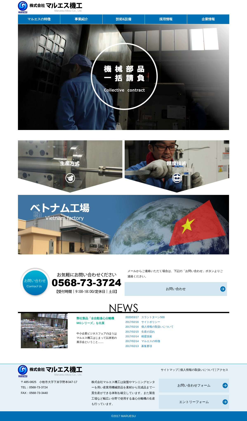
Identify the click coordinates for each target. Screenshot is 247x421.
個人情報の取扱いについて (157, 326)
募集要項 (146, 346)
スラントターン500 (153, 317)
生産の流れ (148, 331)
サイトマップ (169, 369)
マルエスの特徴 (150, 341)
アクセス (222, 369)
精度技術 (146, 336)
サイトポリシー (150, 321)
